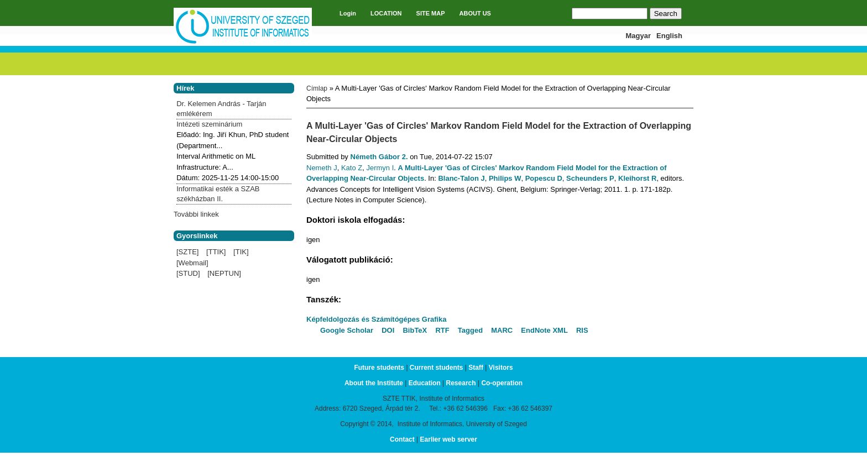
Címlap (316, 88)
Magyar (638, 36)
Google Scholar (346, 330)
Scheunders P (590, 178)
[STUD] (188, 273)
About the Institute (373, 383)
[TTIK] (216, 252)
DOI (388, 330)
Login (348, 13)
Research (461, 383)
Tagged (470, 330)
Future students (379, 367)
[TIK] (240, 252)
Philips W (505, 178)
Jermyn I (380, 168)
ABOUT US (475, 13)
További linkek (196, 214)
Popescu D (543, 178)
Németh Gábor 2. (379, 157)
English (669, 36)
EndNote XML (544, 330)
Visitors (501, 367)
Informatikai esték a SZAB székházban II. (217, 194)
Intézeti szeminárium (209, 124)
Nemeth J (321, 168)
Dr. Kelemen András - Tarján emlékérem (221, 108)
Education (425, 383)
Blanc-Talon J (461, 178)
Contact (402, 439)
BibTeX (415, 330)
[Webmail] (192, 263)
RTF (442, 330)
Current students (436, 367)
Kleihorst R (637, 178)
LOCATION (386, 13)
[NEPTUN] (224, 273)
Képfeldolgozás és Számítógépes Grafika (376, 319)
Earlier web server (448, 439)
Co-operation (502, 383)
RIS (582, 330)
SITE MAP (430, 13)
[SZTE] (187, 252)
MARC (502, 330)
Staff (475, 367)
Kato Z (351, 168)
